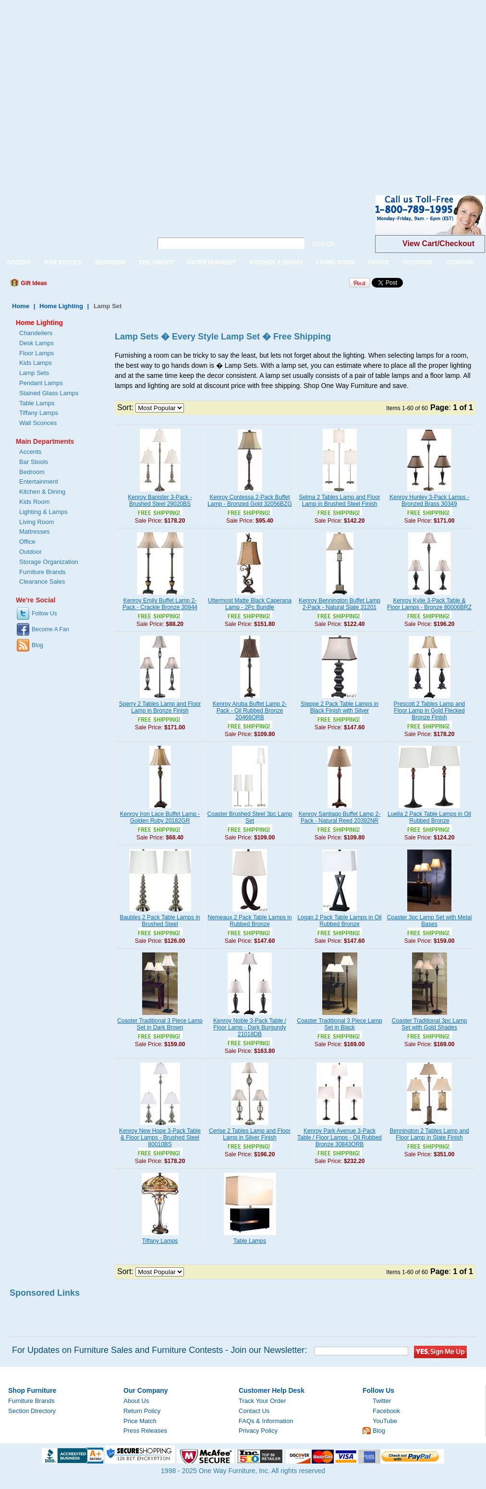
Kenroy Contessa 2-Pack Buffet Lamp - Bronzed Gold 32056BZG (249, 500)
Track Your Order (262, 1400)
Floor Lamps (36, 353)
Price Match (140, 1421)
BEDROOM (110, 262)
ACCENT (19, 262)
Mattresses (34, 531)
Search (323, 243)
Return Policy (141, 1410)
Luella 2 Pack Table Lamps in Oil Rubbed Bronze (429, 817)
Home (20, 306)
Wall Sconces (38, 422)
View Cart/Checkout (438, 243)
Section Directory (32, 1410)
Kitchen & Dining (42, 491)
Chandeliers (35, 333)
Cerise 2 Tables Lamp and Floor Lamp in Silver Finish (250, 1134)
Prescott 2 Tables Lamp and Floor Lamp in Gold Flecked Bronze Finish (429, 711)
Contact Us (254, 1410)
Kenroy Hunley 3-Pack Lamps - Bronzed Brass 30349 (429, 500)
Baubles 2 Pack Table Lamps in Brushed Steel (160, 920)
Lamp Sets (34, 372)
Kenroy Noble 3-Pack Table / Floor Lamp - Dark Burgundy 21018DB (249, 1027)
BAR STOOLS (63, 262)
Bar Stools (33, 461)
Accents (30, 451)
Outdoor (30, 551)
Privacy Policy (258, 1430)
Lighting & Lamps (43, 511)
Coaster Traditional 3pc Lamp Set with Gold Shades (429, 1024)
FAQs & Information (266, 1421)
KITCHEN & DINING (276, 262)
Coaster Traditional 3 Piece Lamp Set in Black (339, 1024)
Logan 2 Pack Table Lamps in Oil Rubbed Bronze (339, 920)
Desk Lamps (36, 343)
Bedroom (32, 471)
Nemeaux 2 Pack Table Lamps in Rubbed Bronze (249, 920)
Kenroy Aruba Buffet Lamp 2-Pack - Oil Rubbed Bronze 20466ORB (250, 711)
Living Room (36, 522)
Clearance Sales (42, 581)
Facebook (386, 1410)
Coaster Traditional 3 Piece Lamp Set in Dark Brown (159, 1024)
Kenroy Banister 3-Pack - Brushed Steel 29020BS (160, 500)
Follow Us (44, 613)
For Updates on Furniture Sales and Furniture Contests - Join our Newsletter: (159, 1350)
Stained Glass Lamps (49, 393)
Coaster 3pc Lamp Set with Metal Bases (429, 920)
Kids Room (34, 501)
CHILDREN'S (156, 262)
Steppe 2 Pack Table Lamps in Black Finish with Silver (339, 707)
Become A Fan (50, 629)
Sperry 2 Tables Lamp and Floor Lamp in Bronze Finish (160, 707)
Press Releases (145, 1430)
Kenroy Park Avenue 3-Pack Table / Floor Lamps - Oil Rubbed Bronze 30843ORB (339, 1137)
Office (27, 541)
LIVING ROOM (335, 262)
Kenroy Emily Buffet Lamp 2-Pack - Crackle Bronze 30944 (159, 604)
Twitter (382, 1400)
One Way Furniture (70, 223)
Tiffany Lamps (160, 1241)
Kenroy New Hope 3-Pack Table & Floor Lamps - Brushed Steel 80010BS (160, 1137)
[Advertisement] (90, 90)
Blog (37, 645)
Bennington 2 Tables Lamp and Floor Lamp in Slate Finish (429, 1134)
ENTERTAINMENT (211, 262)
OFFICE (378, 262)
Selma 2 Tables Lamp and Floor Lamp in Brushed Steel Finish (339, 500)
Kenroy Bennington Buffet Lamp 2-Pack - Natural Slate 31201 (339, 604)
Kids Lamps (35, 362)
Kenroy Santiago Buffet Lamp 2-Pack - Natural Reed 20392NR (340, 817)
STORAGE (460, 262)
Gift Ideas (33, 283)
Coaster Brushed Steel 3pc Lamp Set (249, 817)
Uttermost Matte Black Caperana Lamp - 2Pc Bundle (250, 604)
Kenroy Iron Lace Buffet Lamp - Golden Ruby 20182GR (160, 817)
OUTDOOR (417, 262)
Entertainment (38, 481)
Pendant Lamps (41, 383)
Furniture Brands (42, 572)
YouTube (385, 1421)
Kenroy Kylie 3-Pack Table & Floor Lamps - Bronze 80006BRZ (429, 604)
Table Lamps (249, 1241)
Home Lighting (61, 306)
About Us (136, 1400)
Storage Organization (48, 561)
